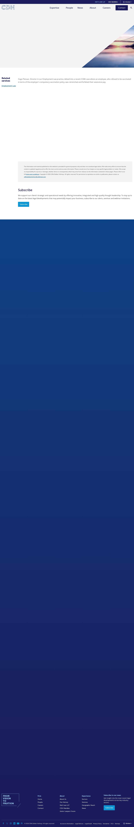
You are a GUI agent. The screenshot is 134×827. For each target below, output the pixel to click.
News (80, 7)
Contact (41, 808)
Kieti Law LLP (100, 2)
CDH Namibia (113, 2)
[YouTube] (18, 823)
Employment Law (9, 86)
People (69, 7)
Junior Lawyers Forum (67, 811)
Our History (64, 802)
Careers (106, 7)
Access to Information (67, 823)
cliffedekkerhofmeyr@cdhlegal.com (35, 177)
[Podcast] (21, 823)
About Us (63, 799)
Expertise (54, 7)
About (93, 7)
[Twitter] (7, 823)
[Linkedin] (14, 823)
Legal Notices (79, 823)
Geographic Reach (88, 805)
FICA (112, 823)
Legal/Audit (88, 823)
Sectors (84, 799)
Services (85, 802)
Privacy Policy (97, 823)
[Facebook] (3, 823)
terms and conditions (32, 174)
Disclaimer (106, 823)
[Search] (131, 8)
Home (40, 799)
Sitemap (117, 823)
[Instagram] (10, 823)
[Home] (8, 7)
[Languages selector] (127, 2)
